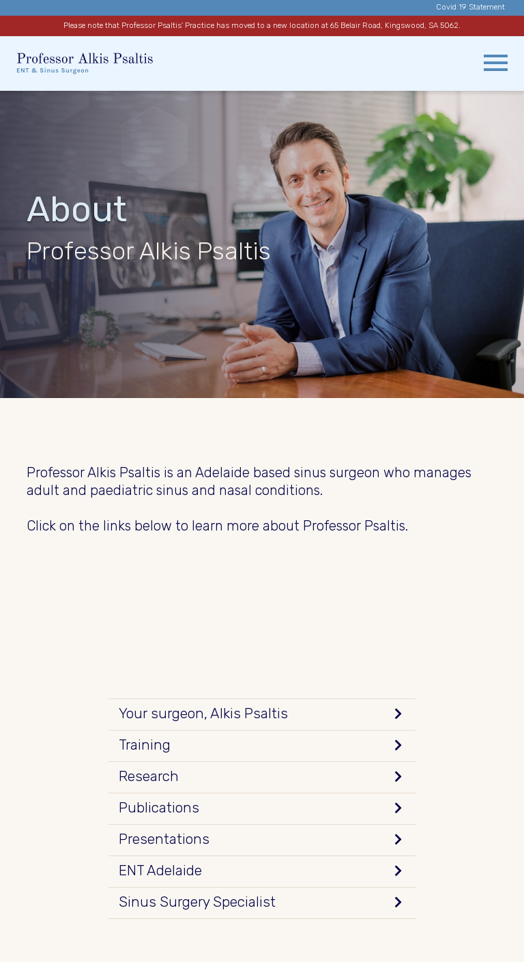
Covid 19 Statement (470, 7)
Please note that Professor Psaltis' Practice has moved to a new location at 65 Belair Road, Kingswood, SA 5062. (262, 25)
